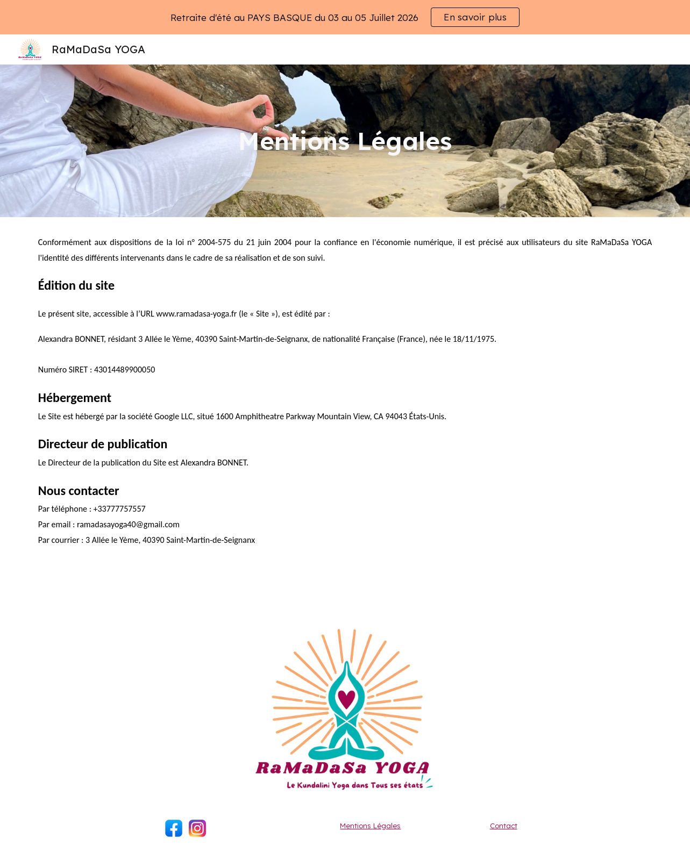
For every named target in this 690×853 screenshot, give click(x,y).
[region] (345, 17)
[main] (345, 141)
